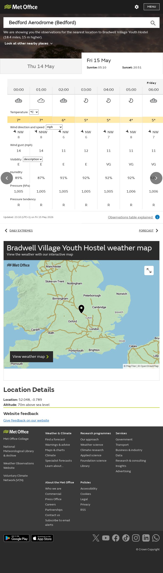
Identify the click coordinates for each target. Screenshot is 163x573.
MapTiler (131, 366)
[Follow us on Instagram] (136, 538)
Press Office (53, 499)
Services (121, 433)
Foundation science (93, 460)
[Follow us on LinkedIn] (146, 538)
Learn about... (54, 466)
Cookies (85, 494)
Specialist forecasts (58, 460)
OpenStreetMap (150, 366)
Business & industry (129, 450)
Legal (84, 499)
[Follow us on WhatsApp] (156, 538)
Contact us (52, 515)
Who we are (53, 488)
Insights (121, 466)
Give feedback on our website (26, 420)
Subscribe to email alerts (57, 523)
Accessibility (88, 488)
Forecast (149, 230)
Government (124, 439)
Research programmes (95, 433)
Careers (50, 504)
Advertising (123, 471)
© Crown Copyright (148, 549)
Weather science (91, 445)
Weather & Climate (58, 433)
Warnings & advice (57, 445)
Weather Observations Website (18, 466)
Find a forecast (55, 439)
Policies (85, 482)
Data (119, 455)
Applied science (90, 455)
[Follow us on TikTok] (126, 538)
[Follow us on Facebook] (116, 538)
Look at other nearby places (28, 43)
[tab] (41, 66)
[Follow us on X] (96, 538)
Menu (151, 6)
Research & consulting (131, 460)
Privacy (85, 504)
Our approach (89, 439)
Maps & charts (55, 450)
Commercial (53, 494)
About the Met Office (59, 482)
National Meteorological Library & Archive (18, 451)
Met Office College (16, 439)
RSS (83, 510)
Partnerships (54, 510)
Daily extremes (18, 230)
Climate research (92, 450)
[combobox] (75, 22)
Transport (122, 445)
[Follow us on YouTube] (106, 538)
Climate (50, 455)
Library (85, 466)
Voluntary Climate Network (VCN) (15, 478)
